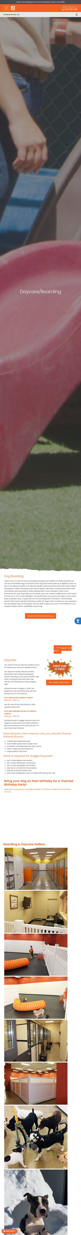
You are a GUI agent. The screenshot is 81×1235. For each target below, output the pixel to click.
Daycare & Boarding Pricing (40, 616)
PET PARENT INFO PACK (63, 649)
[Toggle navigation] (6, 8)
